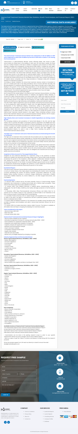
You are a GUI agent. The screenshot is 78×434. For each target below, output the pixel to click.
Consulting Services (49, 416)
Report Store (17, 9)
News (46, 8)
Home (13, 8)
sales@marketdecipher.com (13, 3)
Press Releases (51, 9)
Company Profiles (48, 419)
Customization (38, 47)
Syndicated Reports (49, 411)
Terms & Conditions (29, 411)
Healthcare (8, 21)
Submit (5, 394)
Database (46, 421)
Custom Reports (48, 414)
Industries (34, 8)
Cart (40, 9)
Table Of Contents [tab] (24, 47)
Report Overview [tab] (10, 47)
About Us (66, 9)
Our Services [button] (59, 9)
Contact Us (72, 9)
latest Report (25, 9)
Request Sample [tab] (9, 50)
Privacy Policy (28, 414)
